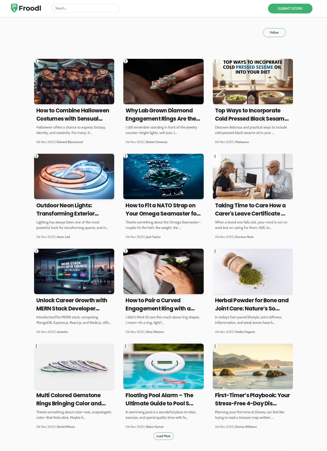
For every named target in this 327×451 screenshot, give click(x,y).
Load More (163, 436)
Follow (274, 32)
